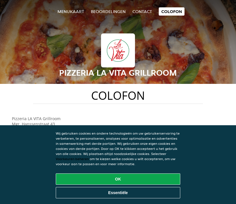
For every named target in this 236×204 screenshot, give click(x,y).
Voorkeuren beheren (72, 159)
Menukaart (70, 11)
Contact (142, 11)
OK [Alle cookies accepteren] (118, 179)
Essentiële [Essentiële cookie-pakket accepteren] (118, 192)
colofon (171, 11)
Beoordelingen (108, 11)
